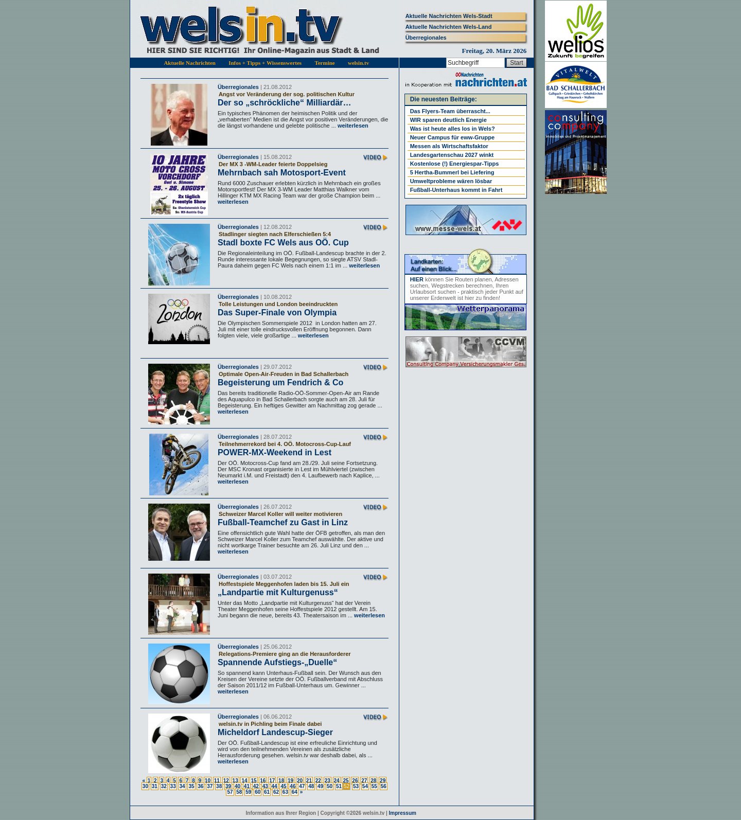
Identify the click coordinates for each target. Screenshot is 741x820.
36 (200, 786)
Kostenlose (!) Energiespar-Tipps (454, 164)
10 (207, 780)
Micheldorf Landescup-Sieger (275, 732)
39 (228, 786)
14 (244, 780)
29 (382, 780)
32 (164, 786)
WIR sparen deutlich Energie (448, 120)
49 (320, 786)
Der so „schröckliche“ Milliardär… (284, 102)
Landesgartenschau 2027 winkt (452, 155)
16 (263, 780)
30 (145, 786)
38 (219, 786)
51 (339, 786)
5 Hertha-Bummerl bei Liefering (452, 172)
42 (256, 786)
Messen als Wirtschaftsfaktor (449, 146)
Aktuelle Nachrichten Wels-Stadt (448, 16)
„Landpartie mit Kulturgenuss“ (278, 592)
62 (276, 792)
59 (248, 792)
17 (272, 780)
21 (309, 780)
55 (374, 786)
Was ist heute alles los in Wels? (452, 129)
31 (154, 786)
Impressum (402, 813)
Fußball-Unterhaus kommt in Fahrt (456, 190)
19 (290, 780)
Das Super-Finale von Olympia (277, 312)
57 (230, 792)
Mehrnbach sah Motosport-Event (282, 172)
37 (210, 786)
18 (281, 780)
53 (356, 786)
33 (173, 786)
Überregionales (426, 37)
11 (217, 780)
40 (237, 786)
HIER (417, 279)
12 (226, 780)
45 (283, 786)
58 (239, 792)
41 (247, 786)
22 (318, 780)
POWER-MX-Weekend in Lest (274, 452)
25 (345, 780)
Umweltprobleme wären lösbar (451, 181)
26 (355, 780)
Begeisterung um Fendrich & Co (280, 382)
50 (329, 786)
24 (337, 780)
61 (267, 792)
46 (292, 786)
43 (265, 786)
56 (383, 786)
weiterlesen (352, 125)
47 (302, 786)
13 (235, 780)
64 (294, 792)
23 (327, 780)
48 (311, 786)
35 (191, 786)
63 (285, 792)
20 (300, 780)
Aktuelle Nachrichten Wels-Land (448, 27)
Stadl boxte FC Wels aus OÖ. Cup (283, 242)
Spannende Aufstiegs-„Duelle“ (277, 662)
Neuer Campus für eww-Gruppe (452, 137)
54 (365, 786)
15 (253, 780)
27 (364, 780)
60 (257, 792)
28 (373, 780)
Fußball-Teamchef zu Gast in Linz (283, 522)
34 (182, 786)
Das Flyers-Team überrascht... (450, 111)
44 (274, 786)
